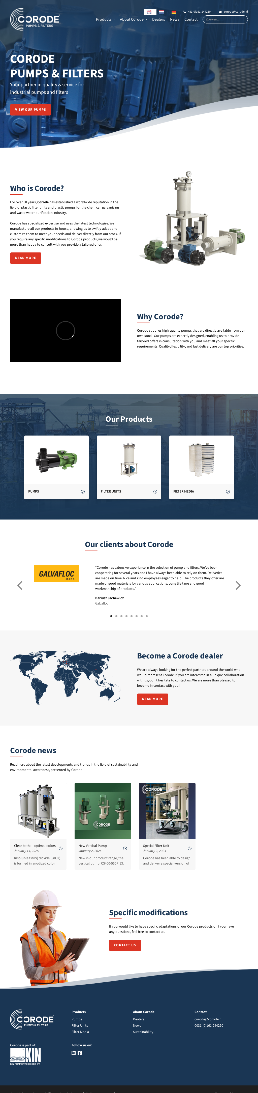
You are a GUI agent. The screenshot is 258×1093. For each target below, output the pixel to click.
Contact (191, 19)
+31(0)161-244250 (199, 12)
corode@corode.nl (236, 12)
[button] (105, 19)
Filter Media (80, 1031)
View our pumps (30, 109)
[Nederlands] (162, 12)
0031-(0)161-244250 (209, 1025)
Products (103, 19)
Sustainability (143, 1031)
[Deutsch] (175, 12)
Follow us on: (82, 1045)
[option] (162, 12)
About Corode (132, 19)
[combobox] (150, 12)
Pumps (77, 1019)
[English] (150, 12)
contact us (125, 945)
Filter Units (80, 1025)
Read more (25, 258)
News (174, 19)
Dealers (158, 19)
